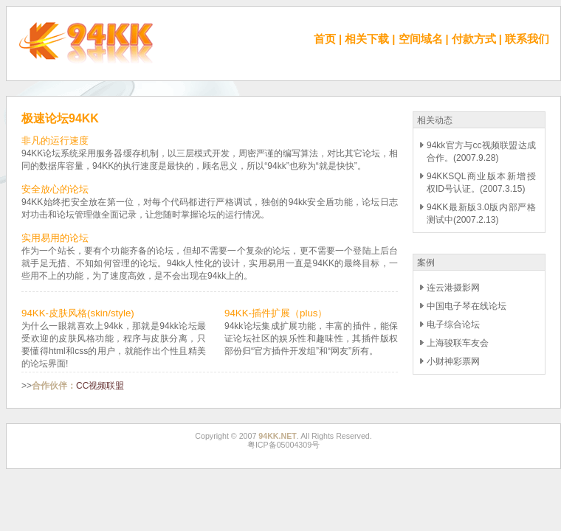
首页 (325, 39)
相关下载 (367, 39)
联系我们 (527, 39)
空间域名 (421, 39)
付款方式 (474, 39)
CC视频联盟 (100, 386)
